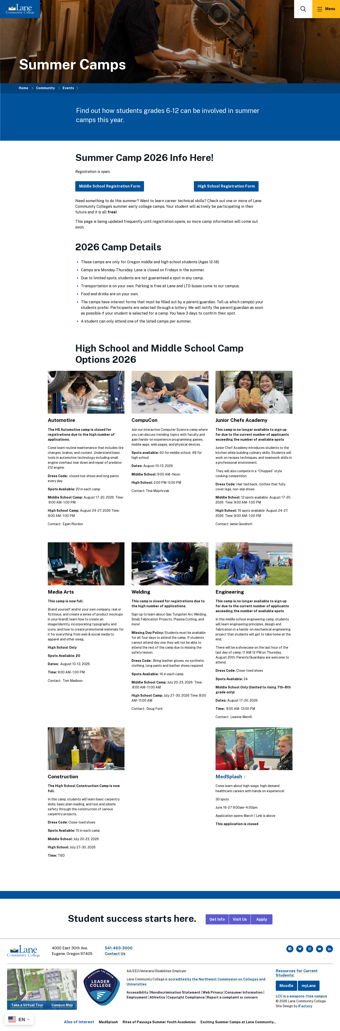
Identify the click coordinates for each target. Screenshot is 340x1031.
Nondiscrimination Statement (175, 992)
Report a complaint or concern (232, 997)
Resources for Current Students (297, 973)
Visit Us (240, 919)
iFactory (305, 1006)
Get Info (217, 919)
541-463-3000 (118, 948)
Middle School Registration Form (109, 186)
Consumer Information (244, 992)
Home (23, 88)
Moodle (286, 985)
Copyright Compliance (186, 997)
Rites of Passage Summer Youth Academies (159, 1022)
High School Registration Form (226, 186)
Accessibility (137, 992)
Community (45, 88)
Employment (137, 997)
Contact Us (115, 953)
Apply (261, 919)
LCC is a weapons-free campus (301, 996)
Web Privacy (213, 992)
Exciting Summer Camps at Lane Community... (238, 1022)
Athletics (157, 997)
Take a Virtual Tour (27, 1005)
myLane (309, 985)
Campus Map (62, 1005)
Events (68, 88)
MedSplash (229, 776)
